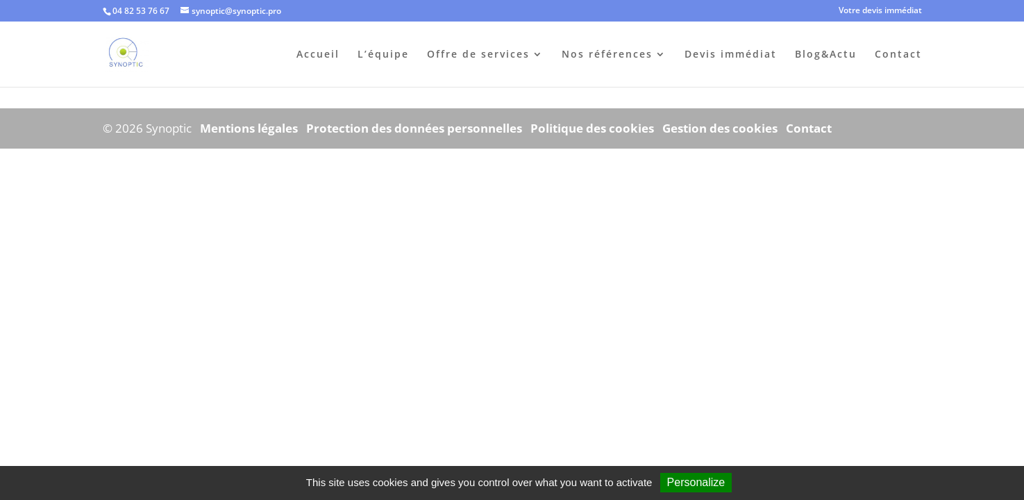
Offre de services (478, 54)
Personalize (696, 482)
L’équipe (383, 54)
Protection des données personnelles (414, 128)
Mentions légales (249, 128)
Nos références (607, 54)
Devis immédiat (731, 54)
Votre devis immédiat (880, 11)
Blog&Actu (826, 54)
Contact (898, 54)
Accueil (317, 54)
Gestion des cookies (720, 128)
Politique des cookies (592, 128)
